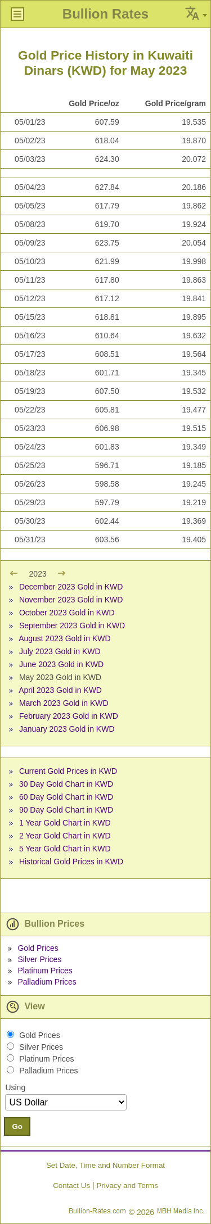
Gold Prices (37, 948)
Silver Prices (39, 959)
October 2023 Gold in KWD (67, 612)
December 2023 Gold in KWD (71, 586)
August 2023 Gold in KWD (64, 638)
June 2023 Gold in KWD (61, 664)
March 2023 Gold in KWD (64, 703)
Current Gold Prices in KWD (68, 771)
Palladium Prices (46, 981)
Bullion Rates (105, 13)
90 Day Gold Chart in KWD (66, 809)
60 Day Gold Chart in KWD (66, 796)
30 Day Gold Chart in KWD (66, 783)
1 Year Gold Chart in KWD (65, 822)
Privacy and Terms (127, 1185)
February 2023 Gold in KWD (68, 715)
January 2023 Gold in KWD (67, 728)
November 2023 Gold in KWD (71, 599)
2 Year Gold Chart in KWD (65, 835)
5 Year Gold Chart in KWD (65, 848)
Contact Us (71, 1185)
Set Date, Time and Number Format (105, 1165)
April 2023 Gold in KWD (60, 690)
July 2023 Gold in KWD (60, 651)
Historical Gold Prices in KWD (71, 861)
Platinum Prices (44, 970)
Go (17, 1126)
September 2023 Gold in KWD (72, 625)
